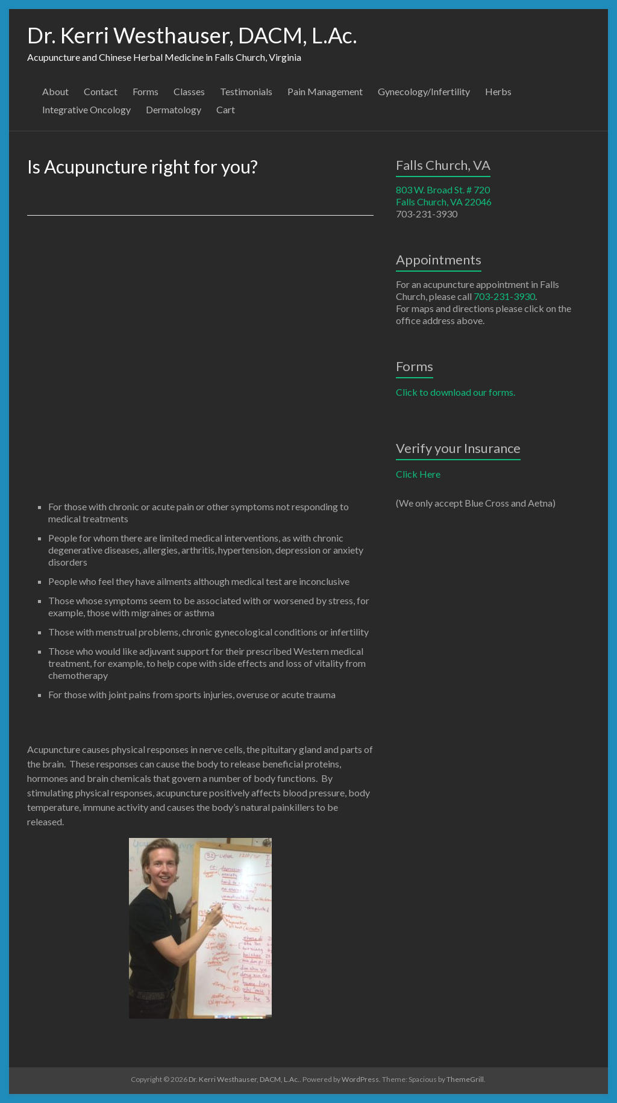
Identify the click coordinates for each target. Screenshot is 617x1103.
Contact (100, 91)
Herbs (498, 91)
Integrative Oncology (86, 109)
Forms (145, 91)
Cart (225, 109)
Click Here (418, 474)
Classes (189, 91)
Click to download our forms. (455, 392)
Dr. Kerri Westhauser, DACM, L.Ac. (192, 35)
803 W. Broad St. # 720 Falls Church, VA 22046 (444, 195)
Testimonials (246, 91)
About (55, 91)
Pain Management (325, 91)
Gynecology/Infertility (424, 91)
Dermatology (173, 109)
